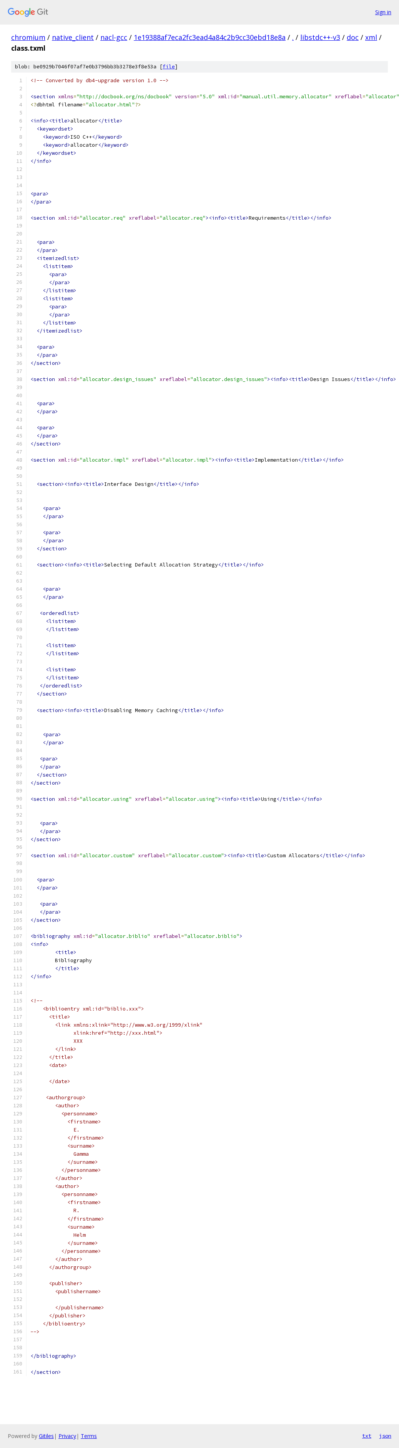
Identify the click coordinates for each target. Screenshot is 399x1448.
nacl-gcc (113, 37)
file (169, 66)
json (385, 1435)
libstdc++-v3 (320, 37)
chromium (28, 37)
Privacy (67, 1436)
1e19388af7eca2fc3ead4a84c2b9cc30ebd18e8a (210, 37)
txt (366, 1435)
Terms (89, 1436)
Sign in (383, 12)
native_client (73, 37)
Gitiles (46, 1436)
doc (353, 37)
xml (371, 37)
